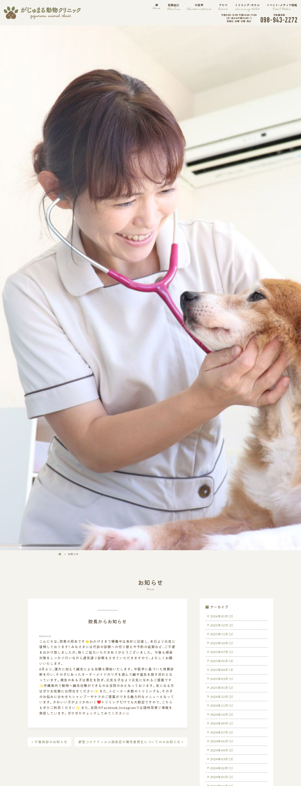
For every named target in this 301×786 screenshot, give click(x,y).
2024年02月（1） (222, 768)
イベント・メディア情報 (282, 7)
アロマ (223, 7)
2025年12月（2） (222, 625)
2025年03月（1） (222, 678)
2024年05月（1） (222, 741)
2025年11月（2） (222, 634)
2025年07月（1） (222, 651)
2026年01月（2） (222, 616)
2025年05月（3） (222, 660)
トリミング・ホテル (247, 7)
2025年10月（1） (222, 643)
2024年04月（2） (222, 750)
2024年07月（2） (222, 732)
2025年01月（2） (222, 687)
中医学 (199, 7)
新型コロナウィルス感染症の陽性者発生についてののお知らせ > (131, 741)
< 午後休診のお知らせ (49, 741)
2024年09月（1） (222, 723)
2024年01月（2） (222, 777)
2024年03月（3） (222, 759)
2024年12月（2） (222, 696)
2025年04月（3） (222, 670)
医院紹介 (173, 7)
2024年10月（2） (222, 714)
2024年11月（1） (222, 705)
